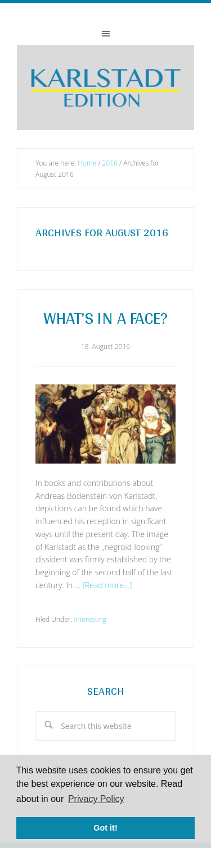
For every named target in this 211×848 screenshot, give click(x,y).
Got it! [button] (105, 827)
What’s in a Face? (105, 317)
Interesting (90, 619)
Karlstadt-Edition (105, 87)
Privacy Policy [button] (96, 799)
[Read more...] (107, 585)
